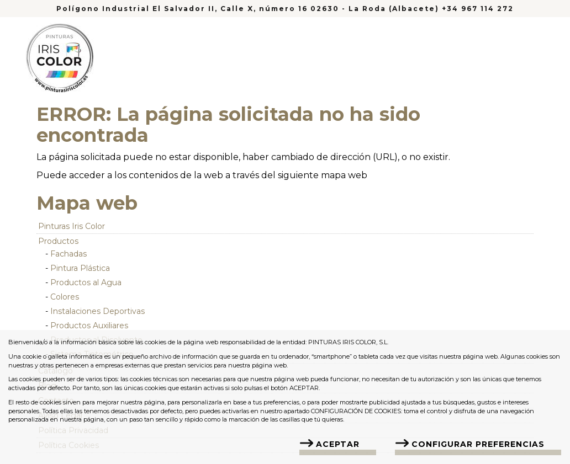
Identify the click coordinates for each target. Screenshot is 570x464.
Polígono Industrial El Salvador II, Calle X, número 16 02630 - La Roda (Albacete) (249, 8)
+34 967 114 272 (478, 8)
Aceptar (338, 444)
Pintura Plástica (80, 268)
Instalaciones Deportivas (97, 311)
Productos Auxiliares (89, 325)
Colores (64, 297)
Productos (58, 241)
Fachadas (68, 254)
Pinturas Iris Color (71, 226)
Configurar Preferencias (478, 444)
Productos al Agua (86, 282)
